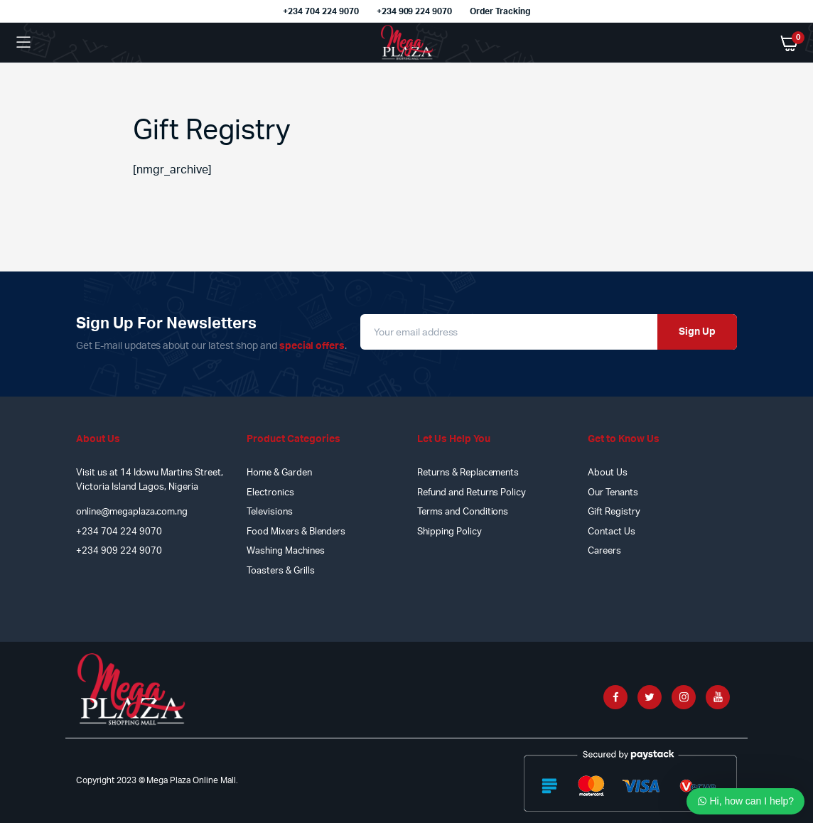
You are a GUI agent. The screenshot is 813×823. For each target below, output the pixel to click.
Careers (604, 551)
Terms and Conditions (462, 512)
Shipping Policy (449, 532)
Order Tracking (500, 11)
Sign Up (697, 332)
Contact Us (611, 532)
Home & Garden (279, 473)
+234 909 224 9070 (415, 11)
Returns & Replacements (468, 473)
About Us (608, 473)
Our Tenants (613, 492)
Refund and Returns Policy (471, 492)
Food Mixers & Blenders (296, 532)
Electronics (270, 492)
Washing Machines (286, 551)
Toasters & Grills (281, 571)
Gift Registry (614, 512)
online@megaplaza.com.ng (132, 512)
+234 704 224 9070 (321, 11)
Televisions (270, 512)
